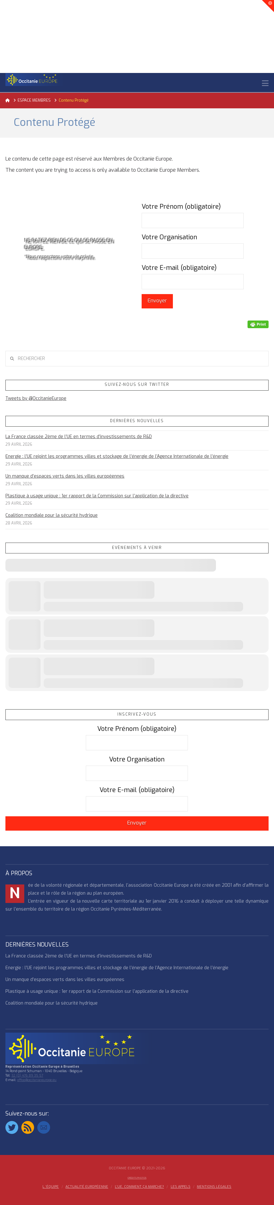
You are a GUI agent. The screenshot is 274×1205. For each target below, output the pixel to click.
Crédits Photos (137, 1178)
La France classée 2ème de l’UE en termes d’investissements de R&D (78, 437)
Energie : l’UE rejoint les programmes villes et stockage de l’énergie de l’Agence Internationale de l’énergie (116, 456)
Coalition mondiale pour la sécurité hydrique (51, 515)
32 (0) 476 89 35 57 (27, 1075)
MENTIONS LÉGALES (214, 1187)
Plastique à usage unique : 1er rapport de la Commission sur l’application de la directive (97, 496)
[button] (265, 83)
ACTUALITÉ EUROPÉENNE (86, 1187)
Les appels (180, 1187)
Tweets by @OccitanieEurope (35, 398)
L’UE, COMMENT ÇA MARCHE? (139, 1187)
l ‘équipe (50, 1187)
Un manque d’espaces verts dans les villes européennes (64, 476)
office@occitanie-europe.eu (36, 1080)
